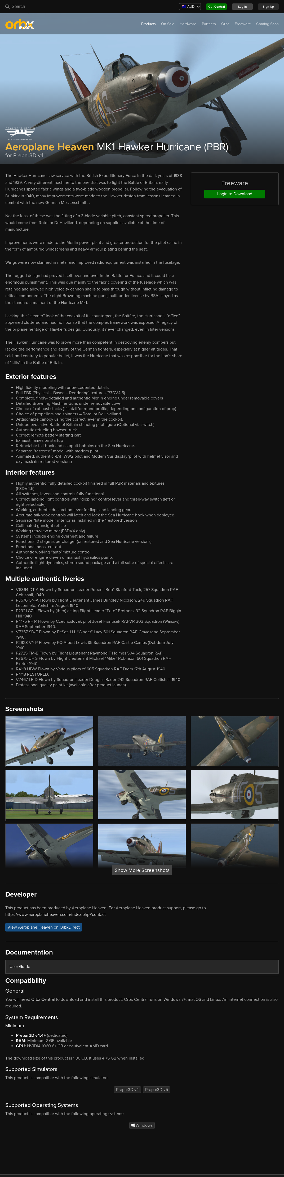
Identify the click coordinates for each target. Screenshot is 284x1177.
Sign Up (268, 6)
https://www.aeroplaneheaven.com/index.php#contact (55, 914)
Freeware (243, 24)
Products (148, 24)
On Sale (167, 24)
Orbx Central (43, 999)
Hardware (188, 24)
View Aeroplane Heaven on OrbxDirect (43, 927)
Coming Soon (267, 24)
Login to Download (234, 194)
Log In (242, 6)
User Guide (20, 966)
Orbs (225, 24)
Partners (209, 24)
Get (216, 6)
